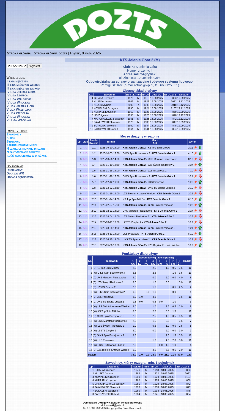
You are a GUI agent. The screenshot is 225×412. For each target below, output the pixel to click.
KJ (139, 263)
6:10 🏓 (192, 199)
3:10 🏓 (192, 187)
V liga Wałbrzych (19, 109)
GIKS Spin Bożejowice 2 (136, 176)
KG (146, 263)
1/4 (94, 164)
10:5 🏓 (192, 216)
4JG (85, 147)
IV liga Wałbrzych (20, 99)
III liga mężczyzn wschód (23, 85)
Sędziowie (13, 141)
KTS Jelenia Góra (144, 67)
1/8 (94, 187)
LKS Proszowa (156, 182)
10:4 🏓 (192, 239)
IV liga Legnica (17, 95)
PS (166, 263)
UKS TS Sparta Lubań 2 (161, 187)
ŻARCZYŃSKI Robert (106, 129)
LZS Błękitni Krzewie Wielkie (138, 193)
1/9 (94, 193)
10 (190, 267)
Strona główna (19, 53)
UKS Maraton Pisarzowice (162, 159)
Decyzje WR (15, 173)
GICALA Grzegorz (104, 98)
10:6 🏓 (192, 182)
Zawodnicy (14, 134)
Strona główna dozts (50, 53)
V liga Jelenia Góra (21, 106)
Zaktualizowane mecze (22, 145)
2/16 (93, 233)
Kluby (11, 138)
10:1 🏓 (192, 147)
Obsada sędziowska (20, 177)
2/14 (93, 222)
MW (159, 263)
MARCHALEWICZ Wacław (108, 118)
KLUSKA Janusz (103, 101)
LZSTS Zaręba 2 (157, 170)
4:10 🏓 (192, 153)
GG (133, 263)
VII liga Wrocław (19, 120)
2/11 (93, 205)
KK (153, 263)
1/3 (94, 159)
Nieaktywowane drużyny (23, 152)
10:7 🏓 (192, 164)
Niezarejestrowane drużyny (26, 148)
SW (173, 263)
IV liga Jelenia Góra (21, 92)
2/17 (93, 239)
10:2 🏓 (192, 205)
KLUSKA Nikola (102, 105)
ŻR (179, 263)
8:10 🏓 (192, 159)
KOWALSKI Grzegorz (106, 108)
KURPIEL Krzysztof (104, 111)
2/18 (93, 245)
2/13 (93, 216)
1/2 (94, 153)
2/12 (93, 210)
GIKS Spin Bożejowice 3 (136, 153)
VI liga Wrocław (18, 116)
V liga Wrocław (18, 113)
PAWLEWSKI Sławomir (107, 122)
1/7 (94, 182)
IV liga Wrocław (18, 102)
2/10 (93, 199)
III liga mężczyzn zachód (23, 88)
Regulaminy (15, 170)
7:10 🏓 (192, 170)
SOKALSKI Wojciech (105, 125)
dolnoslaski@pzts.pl (112, 405)
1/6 (94, 176)
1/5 (94, 170)
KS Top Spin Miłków (159, 147)
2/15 (93, 228)
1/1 (94, 147)
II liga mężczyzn (17, 81)
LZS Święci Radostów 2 (161, 164)
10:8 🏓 (192, 193)
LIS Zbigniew (101, 115)
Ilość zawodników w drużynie (27, 155)
